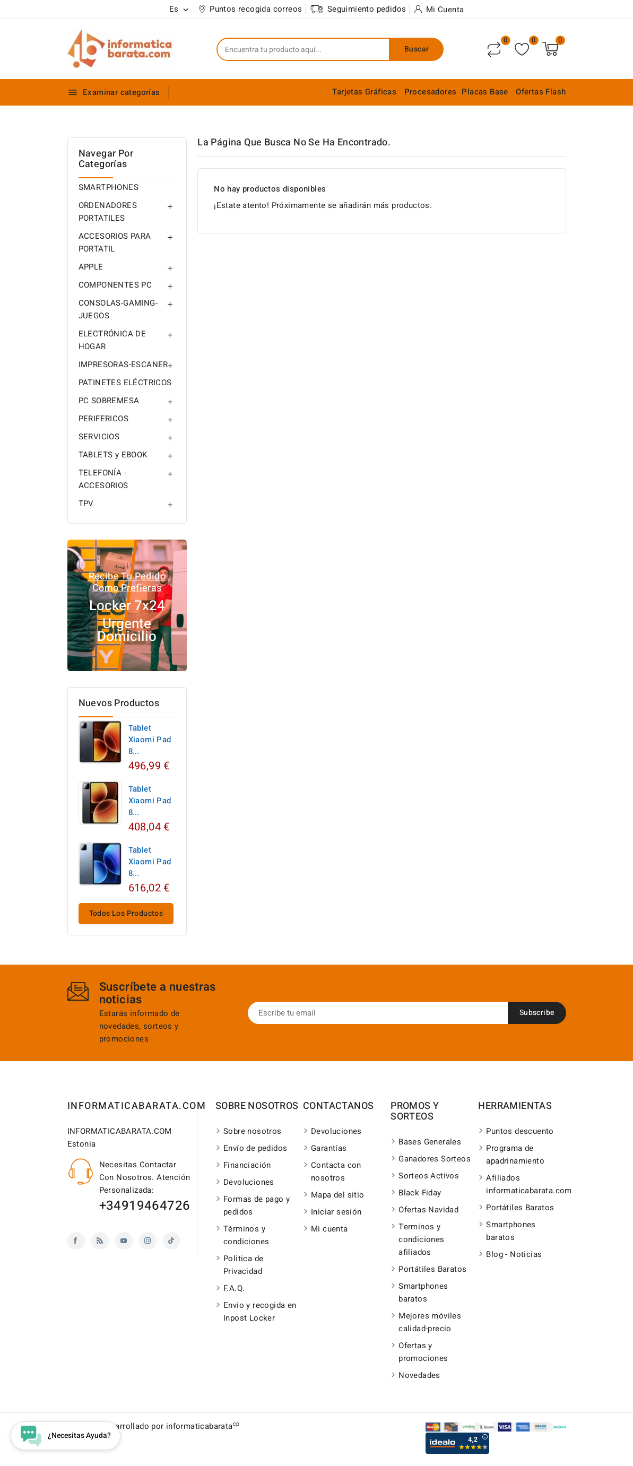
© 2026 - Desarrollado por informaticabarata (153, 1426)
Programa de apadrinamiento (515, 1154)
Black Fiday (419, 1193)
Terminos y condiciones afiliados (421, 1239)
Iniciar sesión (336, 1212)
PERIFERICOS (103, 418)
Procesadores (430, 92)
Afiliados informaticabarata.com (523, 1184)
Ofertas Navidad (428, 1210)
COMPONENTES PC (115, 285)
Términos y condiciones (246, 1235)
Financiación (247, 1165)
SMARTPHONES (108, 187)
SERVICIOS (99, 437)
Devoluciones (248, 1182)
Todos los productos (126, 913)
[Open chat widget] (65, 1435)
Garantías (329, 1148)
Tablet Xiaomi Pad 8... (149, 739)
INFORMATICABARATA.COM (136, 1106)
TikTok (171, 1241)
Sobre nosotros (252, 1131)
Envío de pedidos (255, 1148)
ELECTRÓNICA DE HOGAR (112, 340)
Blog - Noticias (514, 1254)
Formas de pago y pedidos (256, 1205)
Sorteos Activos (428, 1176)
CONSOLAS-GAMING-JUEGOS (118, 309)
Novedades (419, 1375)
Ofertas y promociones (423, 1352)
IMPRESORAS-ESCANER (123, 364)
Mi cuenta (329, 1229)
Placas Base (485, 92)
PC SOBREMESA (109, 400)
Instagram (148, 1241)
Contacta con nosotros (336, 1171)
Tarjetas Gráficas (364, 92)
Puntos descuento (519, 1131)
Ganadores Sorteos (434, 1159)
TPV (86, 503)
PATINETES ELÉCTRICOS (125, 382)
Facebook (76, 1241)
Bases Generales (429, 1142)
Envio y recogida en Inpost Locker (260, 1311)
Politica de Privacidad (243, 1265)
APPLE (91, 267)
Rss (100, 1241)
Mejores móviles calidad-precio (429, 1322)
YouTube (124, 1241)
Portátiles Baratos (432, 1269)
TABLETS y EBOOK (113, 455)
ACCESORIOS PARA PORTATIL (115, 242)
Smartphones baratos (423, 1292)
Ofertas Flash (541, 92)
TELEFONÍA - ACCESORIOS (103, 479)
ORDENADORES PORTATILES (108, 211)
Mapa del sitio (338, 1195)
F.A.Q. (234, 1288)
